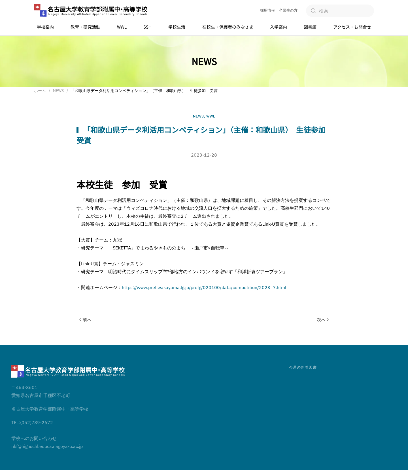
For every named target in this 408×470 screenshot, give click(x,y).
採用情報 (267, 10)
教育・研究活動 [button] (85, 27)
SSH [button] (147, 27)
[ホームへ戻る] (90, 10)
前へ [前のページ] (85, 319)
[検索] (340, 11)
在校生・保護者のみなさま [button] (227, 27)
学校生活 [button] (176, 27)
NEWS (198, 116)
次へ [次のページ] (322, 319)
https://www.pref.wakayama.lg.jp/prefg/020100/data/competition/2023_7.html (204, 287)
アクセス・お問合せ (352, 27)
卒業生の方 (288, 10)
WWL (210, 116)
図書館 (310, 27)
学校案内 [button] (45, 27)
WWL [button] (122, 27)
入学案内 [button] (278, 27)
